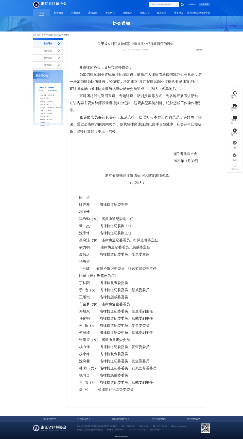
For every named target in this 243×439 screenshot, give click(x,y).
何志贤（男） (44, 104)
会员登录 (204, 4)
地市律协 (178, 12)
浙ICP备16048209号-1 (121, 436)
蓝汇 (51, 113)
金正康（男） (44, 116)
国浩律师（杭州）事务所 (55, 109)
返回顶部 (234, 167)
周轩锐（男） (42, 109)
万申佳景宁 (52, 95)
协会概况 (58, 12)
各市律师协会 (193, 419)
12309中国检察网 (158, 419)
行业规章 (127, 12)
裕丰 (51, 101)
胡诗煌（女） (44, 125)
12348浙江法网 (84, 419)
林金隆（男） (44, 119)
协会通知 (65, 35)
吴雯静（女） (44, 122)
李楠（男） (44, 95)
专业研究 (110, 12)
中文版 (50, 35)
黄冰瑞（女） (44, 113)
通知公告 (92, 12)
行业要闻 (75, 12)
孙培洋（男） (44, 98)
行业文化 (144, 12)
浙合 (51, 119)
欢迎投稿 (192, 5)
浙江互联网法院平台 (121, 419)
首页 (41, 12)
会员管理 (161, 12)
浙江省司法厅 (49, 419)
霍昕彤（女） (44, 101)
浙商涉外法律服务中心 (198, 12)
